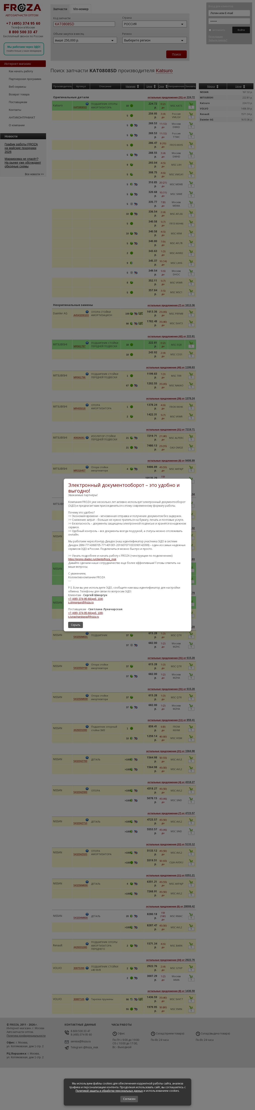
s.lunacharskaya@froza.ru (83, 616)
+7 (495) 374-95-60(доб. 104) (85, 598)
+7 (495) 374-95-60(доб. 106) (85, 613)
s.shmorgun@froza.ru (81, 602)
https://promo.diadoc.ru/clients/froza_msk (92, 559)
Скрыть (75, 625)
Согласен (129, 1099)
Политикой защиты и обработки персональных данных (109, 1090)
